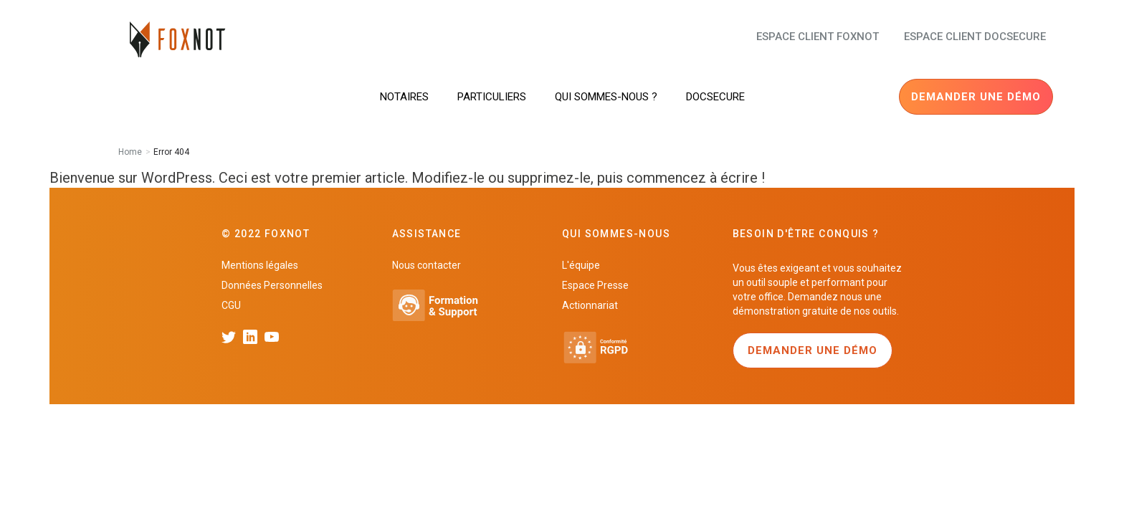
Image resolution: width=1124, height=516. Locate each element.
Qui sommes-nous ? (606, 96)
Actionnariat (590, 305)
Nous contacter (426, 265)
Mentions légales (260, 265)
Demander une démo (976, 96)
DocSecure (715, 96)
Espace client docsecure (975, 36)
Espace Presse (595, 285)
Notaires (404, 96)
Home (130, 152)
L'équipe (581, 265)
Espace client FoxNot (817, 36)
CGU (231, 305)
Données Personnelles (272, 285)
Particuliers (491, 96)
